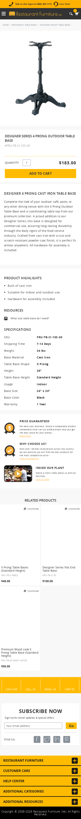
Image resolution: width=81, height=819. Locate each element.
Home (6, 25)
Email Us (50, 689)
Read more (25, 436)
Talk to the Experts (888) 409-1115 (33, 4)
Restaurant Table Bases (24, 25)
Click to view (42, 479)
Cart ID (69, 689)
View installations (29, 458)
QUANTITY (12, 163)
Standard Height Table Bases (55, 25)
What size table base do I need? (30, 318)
